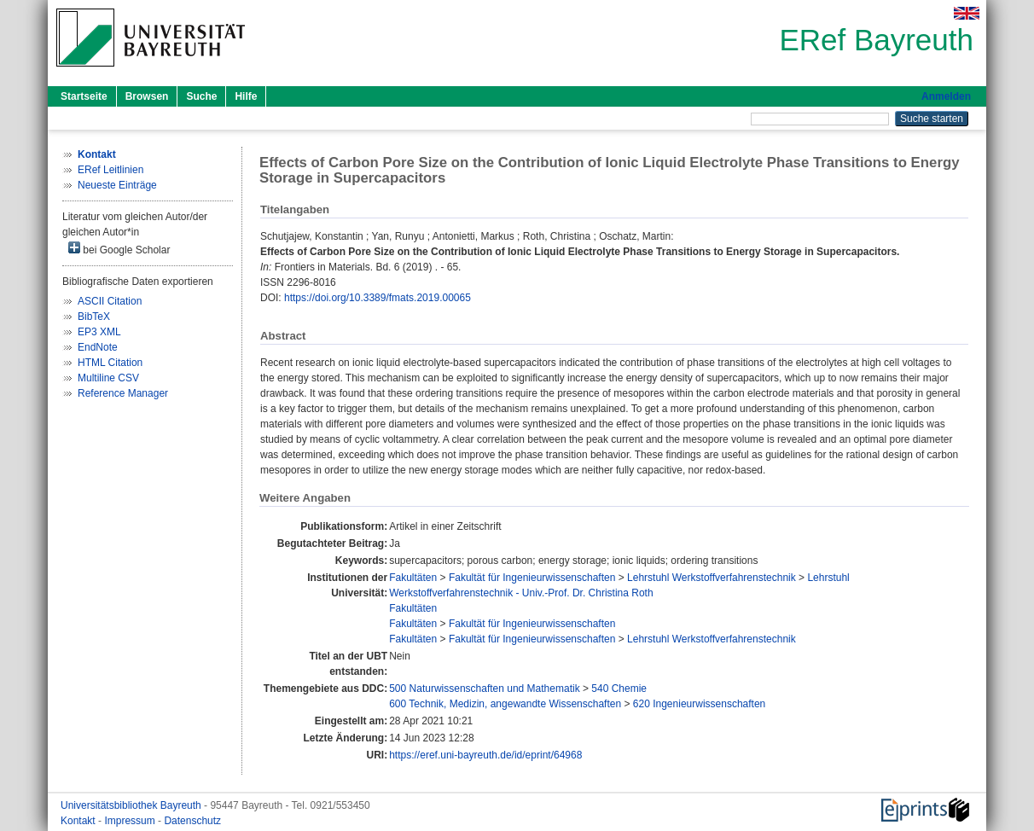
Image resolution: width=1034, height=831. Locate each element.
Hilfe (246, 96)
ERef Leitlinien (110, 170)
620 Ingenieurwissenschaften (699, 704)
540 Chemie (619, 688)
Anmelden (946, 96)
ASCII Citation (110, 301)
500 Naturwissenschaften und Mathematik (484, 688)
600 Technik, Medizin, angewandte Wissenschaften (505, 704)
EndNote (98, 347)
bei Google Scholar (119, 248)
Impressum (131, 821)
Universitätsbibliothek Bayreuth (132, 805)
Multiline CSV (108, 378)
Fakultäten (413, 578)
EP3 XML (99, 332)
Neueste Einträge (117, 185)
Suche (201, 96)
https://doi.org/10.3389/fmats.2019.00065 (377, 298)
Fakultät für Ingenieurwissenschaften (532, 578)
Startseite (84, 96)
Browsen (147, 96)
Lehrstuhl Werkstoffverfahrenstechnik (711, 578)
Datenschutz (192, 821)
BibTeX (94, 317)
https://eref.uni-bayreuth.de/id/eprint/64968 (485, 755)
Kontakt (79, 821)
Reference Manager (123, 393)
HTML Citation (110, 363)
